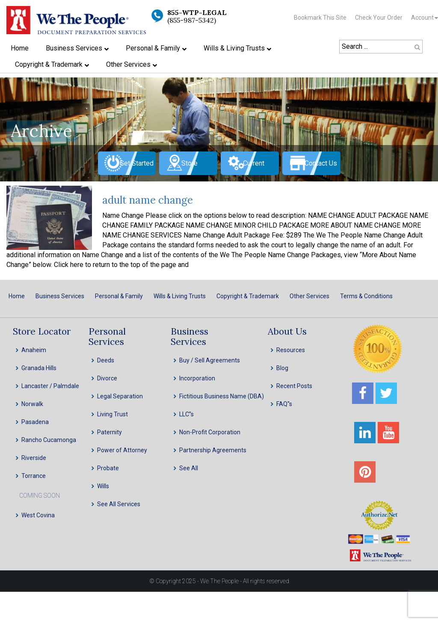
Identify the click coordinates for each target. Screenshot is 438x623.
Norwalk (32, 403)
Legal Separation (120, 396)
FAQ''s (284, 403)
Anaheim (33, 350)
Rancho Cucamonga (48, 439)
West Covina (38, 515)
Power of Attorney (122, 450)
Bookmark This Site (320, 17)
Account (422, 17)
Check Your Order (378, 17)
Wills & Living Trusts (180, 296)
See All (188, 468)
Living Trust (112, 414)
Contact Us (321, 163)
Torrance (33, 475)
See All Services (118, 504)
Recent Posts (294, 386)
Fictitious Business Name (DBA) (221, 396)
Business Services (60, 296)
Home (17, 296)
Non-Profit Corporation (209, 432)
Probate (108, 468)
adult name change (147, 200)
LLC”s (186, 414)
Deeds (105, 360)
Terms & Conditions (366, 296)
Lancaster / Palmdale (50, 386)
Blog (282, 368)
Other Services (309, 296)
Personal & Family (119, 296)
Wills (103, 486)
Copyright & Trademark (247, 296)
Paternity (109, 432)
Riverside (33, 457)
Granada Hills (38, 368)
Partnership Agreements (212, 450)
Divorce (107, 378)
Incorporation (197, 378)
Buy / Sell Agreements (209, 360)
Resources (290, 350)
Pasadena (35, 421)
